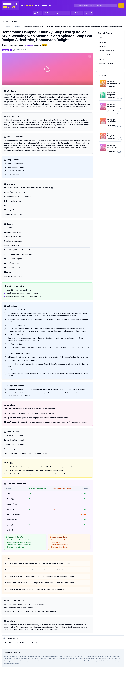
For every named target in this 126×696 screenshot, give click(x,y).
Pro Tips (101, 59)
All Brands (48, 13)
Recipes (77, 13)
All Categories (63, 13)
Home (37, 13)
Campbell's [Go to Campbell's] (17, 26)
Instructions (102, 46)
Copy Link (32, 642)
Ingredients (102, 42)
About (88, 13)
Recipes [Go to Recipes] (8, 26)
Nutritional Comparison (106, 63)
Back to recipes (10, 21)
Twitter (20, 642)
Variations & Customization (107, 55)
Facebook (9, 642)
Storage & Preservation (106, 50)
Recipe (101, 37)
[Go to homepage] (2, 26)
